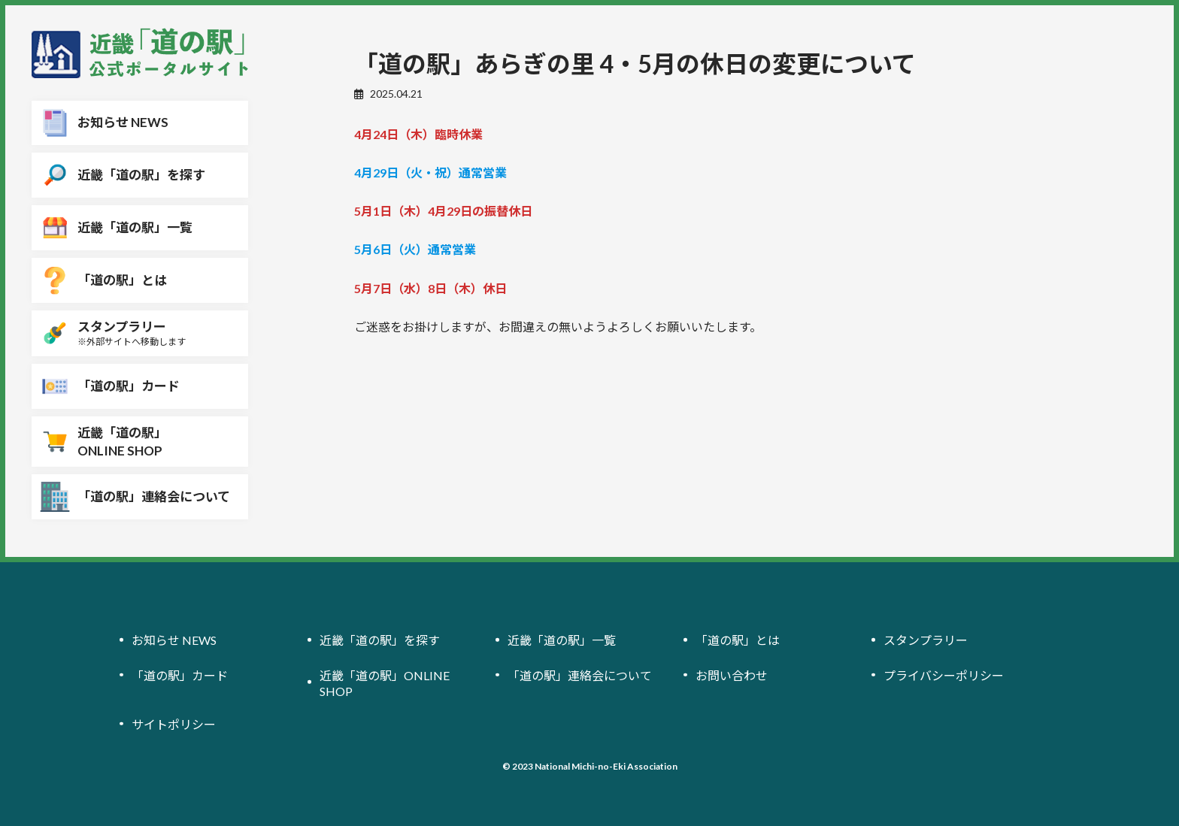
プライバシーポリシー (943, 675)
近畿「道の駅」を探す (380, 641)
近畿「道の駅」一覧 (562, 641)
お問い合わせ (732, 675)
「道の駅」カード (180, 675)
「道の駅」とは (738, 641)
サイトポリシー (174, 724)
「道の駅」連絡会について (580, 675)
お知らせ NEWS (174, 641)
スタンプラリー (925, 641)
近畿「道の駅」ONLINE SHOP (385, 683)
